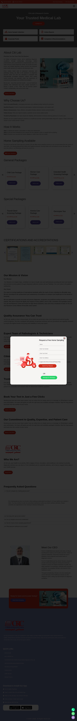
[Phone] (73, 709)
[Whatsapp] (73, 713)
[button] (64, 338)
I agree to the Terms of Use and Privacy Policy (50, 361)
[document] (38, 360)
